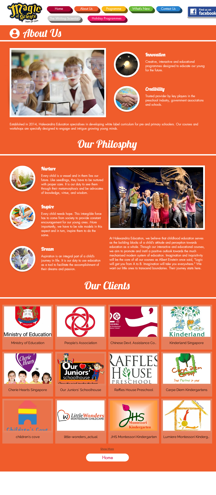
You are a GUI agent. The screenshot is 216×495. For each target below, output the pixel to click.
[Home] (59, 9)
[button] (27, 327)
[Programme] (114, 8)
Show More (107, 448)
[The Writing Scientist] (64, 18)
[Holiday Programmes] (107, 18)
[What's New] (141, 8)
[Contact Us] (168, 8)
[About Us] (86, 8)
